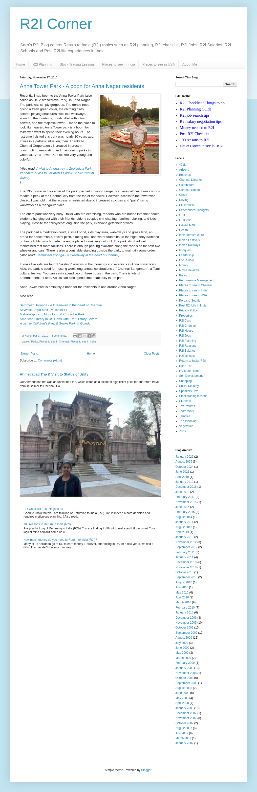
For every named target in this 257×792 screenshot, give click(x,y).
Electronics (186, 205)
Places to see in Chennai (54, 341)
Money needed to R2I (197, 128)
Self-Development (191, 376)
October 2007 (184, 723)
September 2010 (186, 577)
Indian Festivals (189, 240)
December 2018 (185, 486)
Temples (184, 416)
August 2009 (183, 637)
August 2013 (183, 527)
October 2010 (184, 572)
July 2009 (181, 643)
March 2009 (183, 658)
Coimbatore (186, 185)
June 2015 (182, 507)
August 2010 (183, 582)
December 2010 (185, 562)
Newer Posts (29, 353)
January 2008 (184, 708)
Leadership (186, 255)
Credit (183, 195)
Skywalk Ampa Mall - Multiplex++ (43, 310)
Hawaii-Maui (187, 225)
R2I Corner (56, 24)
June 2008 (182, 693)
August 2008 (183, 688)
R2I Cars (185, 320)
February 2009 (185, 663)
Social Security (189, 386)
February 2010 (185, 607)
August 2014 (183, 517)
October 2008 (184, 678)
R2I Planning (42, 64)
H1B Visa (185, 220)
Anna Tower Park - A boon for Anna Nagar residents (82, 86)
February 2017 (185, 497)
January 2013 (184, 537)
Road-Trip (185, 366)
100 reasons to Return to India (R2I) (47, 524)
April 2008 (182, 703)
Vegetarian (186, 426)
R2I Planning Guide (196, 109)
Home (20, 64)
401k (182, 164)
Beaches (185, 175)
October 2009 (184, 627)
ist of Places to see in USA (201, 146)
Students (185, 401)
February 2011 (185, 552)
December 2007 (185, 713)
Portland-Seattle (189, 300)
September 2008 (186, 683)
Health (183, 230)
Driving (183, 200)
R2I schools (187, 356)
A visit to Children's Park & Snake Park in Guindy (55, 323)
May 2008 (182, 698)
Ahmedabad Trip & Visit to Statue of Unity (54, 374)
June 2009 (182, 647)
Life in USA (186, 260)
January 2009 (184, 668)
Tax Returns (187, 406)
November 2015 (185, 502)
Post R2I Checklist (195, 134)
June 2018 (182, 492)
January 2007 (184, 743)
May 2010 (182, 592)
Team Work (186, 411)
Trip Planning (187, 421)
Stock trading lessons (193, 396)
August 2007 (183, 728)
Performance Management (196, 280)
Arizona (184, 169)
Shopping (185, 381)
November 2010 (185, 567)
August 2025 (183, 461)
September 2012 (186, 547)
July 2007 (181, 733)
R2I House (186, 330)
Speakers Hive (188, 391)
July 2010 (181, 587)
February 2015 (185, 512)
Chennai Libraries (190, 179)
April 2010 (182, 597)
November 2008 (185, 673)
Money (183, 265)
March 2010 (183, 602)
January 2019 (184, 482)
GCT (182, 215)
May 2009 (182, 652)
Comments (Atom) (50, 360)
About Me (189, 64)
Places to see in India (118, 64)
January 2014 (184, 522)
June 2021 (182, 471)
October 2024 (184, 466)
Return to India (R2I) (192, 360)
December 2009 (185, 617)
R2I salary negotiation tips (201, 121)
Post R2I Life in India (193, 305)
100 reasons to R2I (195, 140)
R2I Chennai (187, 325)
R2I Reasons (187, 345)
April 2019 (182, 477)
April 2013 (182, 532)
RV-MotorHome (189, 371)
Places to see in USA (158, 64)
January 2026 (184, 456)
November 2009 (185, 622)
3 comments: (60, 335)
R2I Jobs (185, 335)
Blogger (146, 770)
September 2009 (186, 632)
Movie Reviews (189, 270)
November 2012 (185, 542)
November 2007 (185, 718)
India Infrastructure (191, 235)
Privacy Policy (188, 310)
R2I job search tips (195, 115)
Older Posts (151, 353)
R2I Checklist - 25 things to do (43, 509)
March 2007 (183, 738)
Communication (189, 190)
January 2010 (184, 612)
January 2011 (184, 557)
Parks (34, 341)
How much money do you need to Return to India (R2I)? (60, 539)
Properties (186, 315)
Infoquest (185, 250)
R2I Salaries (187, 350)
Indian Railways (189, 245)
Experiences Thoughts (194, 210)
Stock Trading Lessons (77, 64)
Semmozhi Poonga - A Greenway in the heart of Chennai (77, 255)
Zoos (182, 431)
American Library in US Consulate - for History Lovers (58, 319)
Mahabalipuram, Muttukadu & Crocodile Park (52, 314)
